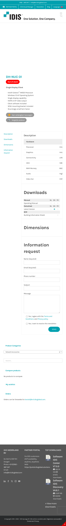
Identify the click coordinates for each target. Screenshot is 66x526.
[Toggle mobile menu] (61, 13)
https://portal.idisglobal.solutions (37, 467)
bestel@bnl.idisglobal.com (35, 399)
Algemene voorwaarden (54, 519)
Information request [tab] (8, 151)
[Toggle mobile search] (61, 16)
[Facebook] (8, 481)
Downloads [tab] (8, 139)
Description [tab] (8, 134)
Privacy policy (43, 319)
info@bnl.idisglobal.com (39, 2)
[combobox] (33, 352)
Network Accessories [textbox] (32, 352)
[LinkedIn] (4, 481)
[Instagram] (15, 481)
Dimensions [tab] (8, 145)
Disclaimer (30, 521)
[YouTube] (19, 481)
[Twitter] (12, 481)
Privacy (36, 521)
